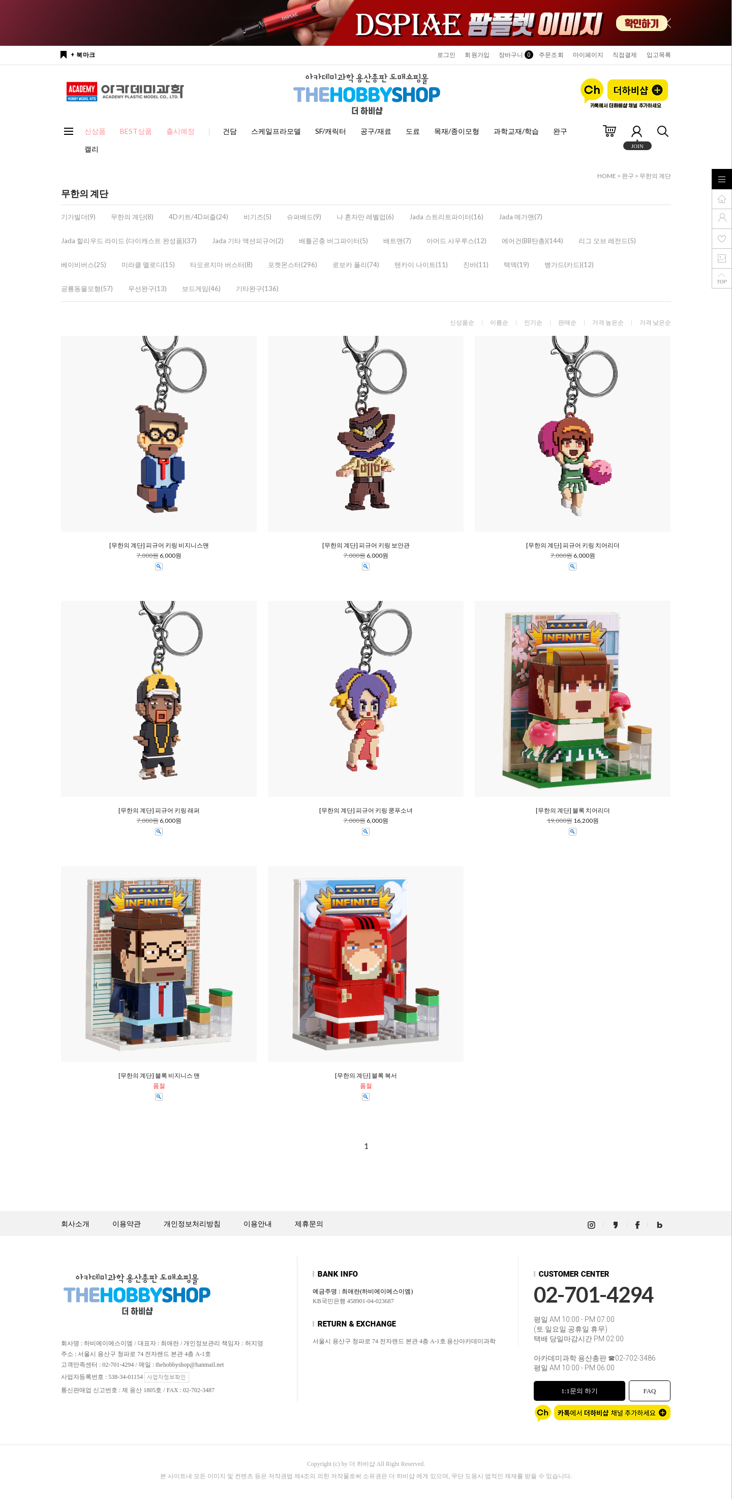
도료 (413, 131)
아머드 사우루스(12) (456, 241)
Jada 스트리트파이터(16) (446, 217)
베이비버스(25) (83, 265)
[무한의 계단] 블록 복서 (366, 1075)
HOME (606, 176)
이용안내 (257, 1224)
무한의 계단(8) (132, 217)
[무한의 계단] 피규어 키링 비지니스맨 (159, 545)
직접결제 (625, 55)
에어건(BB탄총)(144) (532, 241)
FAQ (649, 1391)
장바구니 (514, 55)
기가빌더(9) (78, 217)
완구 (560, 131)
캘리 (91, 149)
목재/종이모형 (456, 131)
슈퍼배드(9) (304, 217)
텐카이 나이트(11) (421, 265)
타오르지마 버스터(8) (221, 265)
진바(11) (476, 265)
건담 (230, 131)
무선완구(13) (147, 288)
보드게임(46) (201, 288)
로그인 (446, 55)
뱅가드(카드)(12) (569, 265)
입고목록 (659, 55)
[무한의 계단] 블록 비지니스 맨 (159, 1075)
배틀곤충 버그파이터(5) (333, 241)
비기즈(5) (257, 217)
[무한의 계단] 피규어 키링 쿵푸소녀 (366, 810)
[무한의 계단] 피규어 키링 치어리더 (573, 545)
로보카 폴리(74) (355, 265)
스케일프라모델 (276, 131)
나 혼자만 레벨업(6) (365, 217)
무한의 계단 (655, 176)
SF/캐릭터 (330, 131)
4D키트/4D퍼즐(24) (198, 217)
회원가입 (477, 55)
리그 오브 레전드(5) (607, 241)
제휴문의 (309, 1224)
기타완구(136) (257, 288)
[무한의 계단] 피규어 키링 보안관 (366, 545)
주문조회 (551, 55)
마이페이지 (588, 55)
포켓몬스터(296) (292, 265)
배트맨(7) (397, 241)
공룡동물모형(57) (87, 288)
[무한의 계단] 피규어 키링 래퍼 (159, 810)
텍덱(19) (516, 265)
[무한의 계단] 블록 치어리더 (573, 810)
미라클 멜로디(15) (148, 265)
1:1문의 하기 (579, 1391)
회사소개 (75, 1224)
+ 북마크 (83, 55)
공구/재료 (375, 131)
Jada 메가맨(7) (520, 217)
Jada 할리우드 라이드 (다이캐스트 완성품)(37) (129, 241)
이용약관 (126, 1224)
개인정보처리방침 (192, 1224)
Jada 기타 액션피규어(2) (248, 241)
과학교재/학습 (516, 131)
